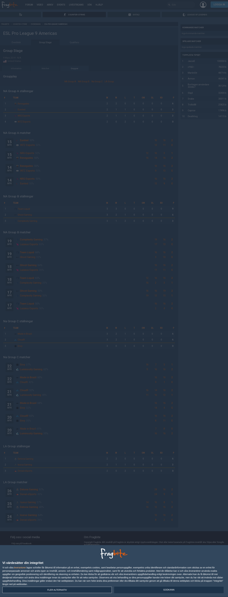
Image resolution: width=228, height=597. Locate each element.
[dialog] (114, 571)
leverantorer (20, 567)
